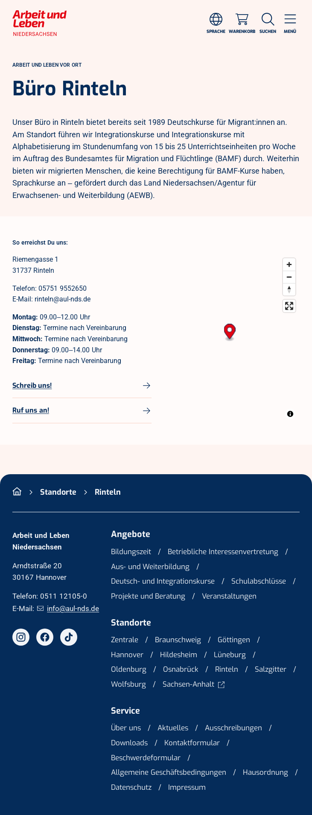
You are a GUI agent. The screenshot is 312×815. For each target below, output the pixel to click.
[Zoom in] (289, 264)
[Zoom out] (289, 277)
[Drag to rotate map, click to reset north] (289, 289)
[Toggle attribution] (290, 414)
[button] (230, 333)
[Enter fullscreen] (289, 306)
